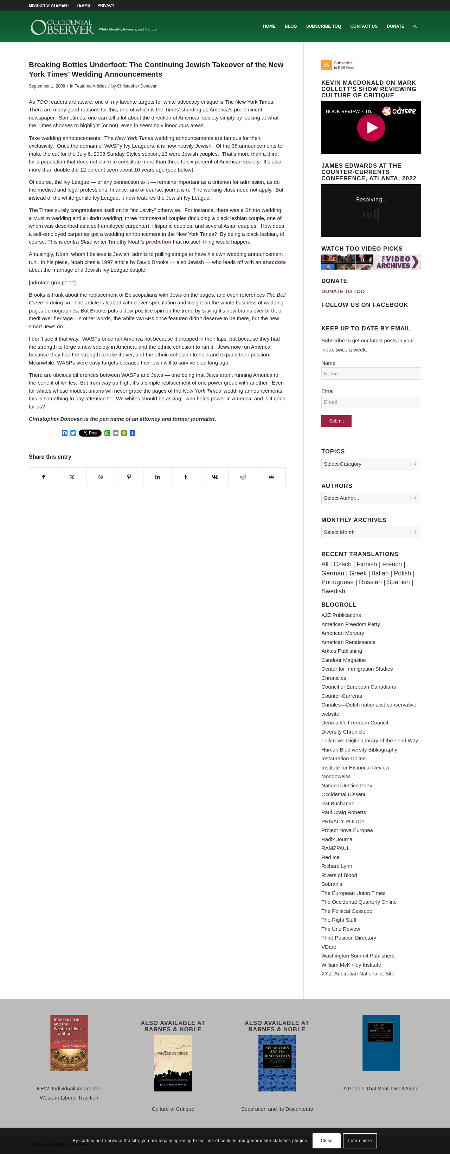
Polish (402, 573)
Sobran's (331, 884)
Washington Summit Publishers (357, 956)
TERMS (83, 5)
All (324, 564)
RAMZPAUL (335, 848)
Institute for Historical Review (355, 768)
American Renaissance (348, 642)
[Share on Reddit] (243, 477)
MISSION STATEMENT (49, 5)
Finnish (367, 564)
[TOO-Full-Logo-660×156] (94, 26)
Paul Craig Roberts (343, 812)
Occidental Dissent (343, 794)
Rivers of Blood (339, 875)
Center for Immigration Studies (357, 669)
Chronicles (333, 678)
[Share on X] (72, 477)
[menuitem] (51, 5)
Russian (370, 582)
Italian (380, 573)
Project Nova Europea (347, 830)
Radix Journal (337, 839)
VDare (328, 947)
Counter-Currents (341, 696)
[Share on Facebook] (43, 477)
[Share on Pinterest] (129, 477)
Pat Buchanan (337, 803)
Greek (358, 573)
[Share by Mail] (271, 477)
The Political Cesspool (347, 911)
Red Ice (330, 857)
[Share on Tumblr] (186, 477)
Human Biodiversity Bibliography (359, 750)
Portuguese (337, 582)
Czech (343, 564)
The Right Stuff (338, 920)
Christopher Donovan (137, 86)
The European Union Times (353, 893)
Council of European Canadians (358, 687)
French (392, 564)
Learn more (360, 1140)
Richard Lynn (336, 866)
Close (327, 1140)
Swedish (333, 591)
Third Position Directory (348, 938)
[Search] (415, 26)
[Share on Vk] (214, 477)
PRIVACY (106, 5)
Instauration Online (343, 758)
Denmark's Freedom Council (354, 723)
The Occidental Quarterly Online (359, 902)
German (332, 573)
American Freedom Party (350, 624)
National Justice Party (346, 785)
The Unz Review (340, 929)
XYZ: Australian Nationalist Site (357, 973)
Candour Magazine (343, 660)
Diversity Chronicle (343, 732)
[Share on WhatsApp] (100, 477)
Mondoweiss (336, 776)
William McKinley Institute (351, 965)
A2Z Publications (341, 615)
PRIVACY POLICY (343, 821)
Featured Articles (91, 86)
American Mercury (342, 633)
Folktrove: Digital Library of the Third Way (369, 740)
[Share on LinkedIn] (157, 477)
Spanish (398, 582)
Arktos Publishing (341, 651)
